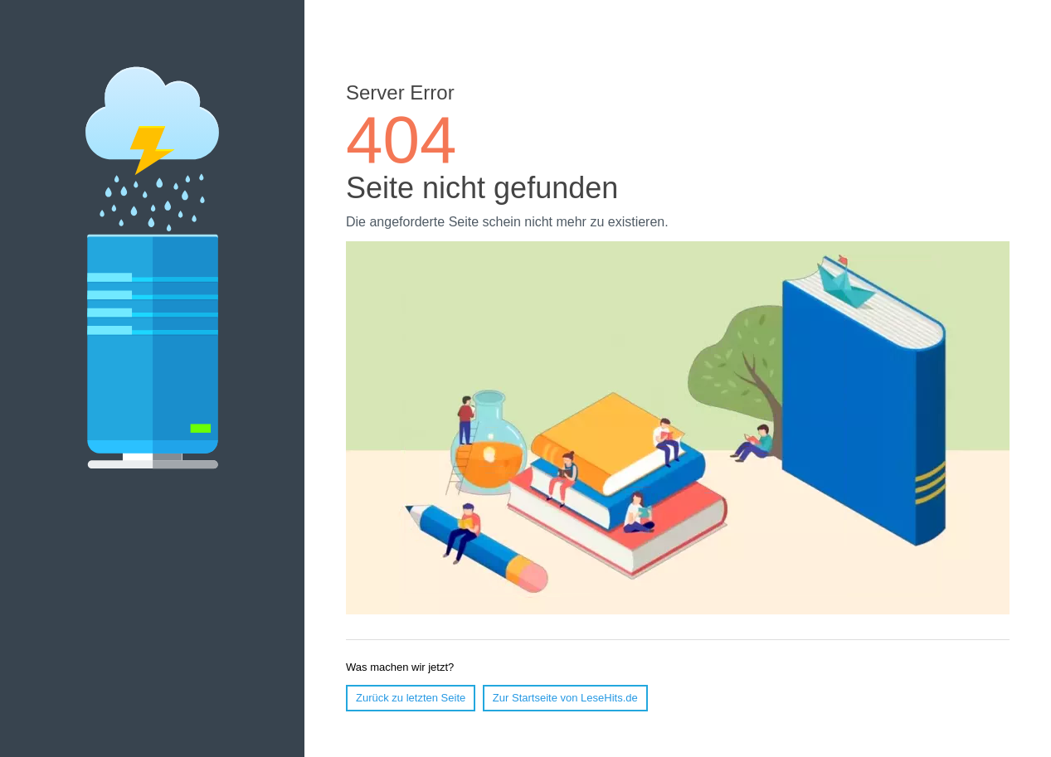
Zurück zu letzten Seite (410, 697)
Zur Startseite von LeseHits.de (565, 697)
